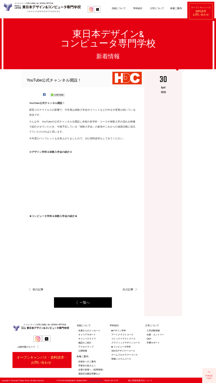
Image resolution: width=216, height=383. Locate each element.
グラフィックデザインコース (125, 342)
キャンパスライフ (87, 338)
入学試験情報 (153, 330)
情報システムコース (121, 358)
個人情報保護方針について (140, 380)
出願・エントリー (155, 334)
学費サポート (153, 342)
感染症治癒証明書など (89, 373)
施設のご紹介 (84, 342)
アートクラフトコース (122, 334)
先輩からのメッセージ (89, 330)
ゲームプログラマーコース (124, 354)
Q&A (149, 338)
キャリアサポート (87, 334)
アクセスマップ (86, 346)
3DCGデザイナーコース (123, 350)
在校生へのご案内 (87, 361)
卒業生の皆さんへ (87, 365)
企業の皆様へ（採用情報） (91, 369)
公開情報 (82, 350)
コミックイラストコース (123, 338)
